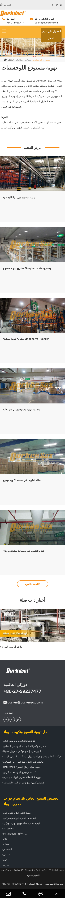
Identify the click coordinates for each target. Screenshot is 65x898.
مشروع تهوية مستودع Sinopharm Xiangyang (27, 268)
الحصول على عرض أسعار (51, 35)
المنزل (11, 59)
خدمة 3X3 (7, 828)
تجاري (5, 865)
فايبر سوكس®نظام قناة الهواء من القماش (23, 746)
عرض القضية (32, 147)
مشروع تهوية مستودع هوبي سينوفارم (21, 409)
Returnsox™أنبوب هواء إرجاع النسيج (20, 766)
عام (4, 859)
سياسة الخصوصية (54, 883)
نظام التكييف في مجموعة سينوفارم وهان (23, 550)
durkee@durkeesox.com (23, 702)
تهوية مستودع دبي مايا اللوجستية (19, 197)
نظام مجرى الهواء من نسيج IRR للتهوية (21, 777)
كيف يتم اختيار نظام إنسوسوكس (18, 818)
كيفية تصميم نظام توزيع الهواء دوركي (20, 823)
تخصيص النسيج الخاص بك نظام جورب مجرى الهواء (30, 801)
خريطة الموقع (36, 883)
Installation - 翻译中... (14, 833)
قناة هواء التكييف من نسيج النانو (18, 740)
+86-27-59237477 (22, 691)
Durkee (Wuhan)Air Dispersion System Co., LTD (28, 870)
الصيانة (5, 844)
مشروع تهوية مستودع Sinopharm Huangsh (26, 338)
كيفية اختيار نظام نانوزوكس (16, 812)
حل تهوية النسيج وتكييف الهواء (25, 732)
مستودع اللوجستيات (41, 59)
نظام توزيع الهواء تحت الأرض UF (18, 772)
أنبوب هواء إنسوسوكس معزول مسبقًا (21, 751)
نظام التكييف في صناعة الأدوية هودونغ (22, 480)
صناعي (28, 59)
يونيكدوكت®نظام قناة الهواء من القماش (22, 761)
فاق (4, 838)
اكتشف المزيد (32, 584)
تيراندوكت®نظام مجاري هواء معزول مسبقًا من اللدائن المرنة (33, 756)
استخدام (19, 59)
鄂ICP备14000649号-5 (14, 883)
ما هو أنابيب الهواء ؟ (11, 647)
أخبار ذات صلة (32, 600)
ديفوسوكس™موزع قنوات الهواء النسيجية (22, 782)
